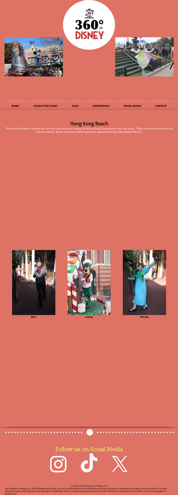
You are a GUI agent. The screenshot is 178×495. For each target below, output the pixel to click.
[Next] (57, 57)
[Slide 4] (32, 72)
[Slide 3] (22, 72)
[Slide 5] (41, 72)
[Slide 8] (50, 72)
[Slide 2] (17, 72)
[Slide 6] (27, 72)
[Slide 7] (46, 72)
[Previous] (10, 57)
